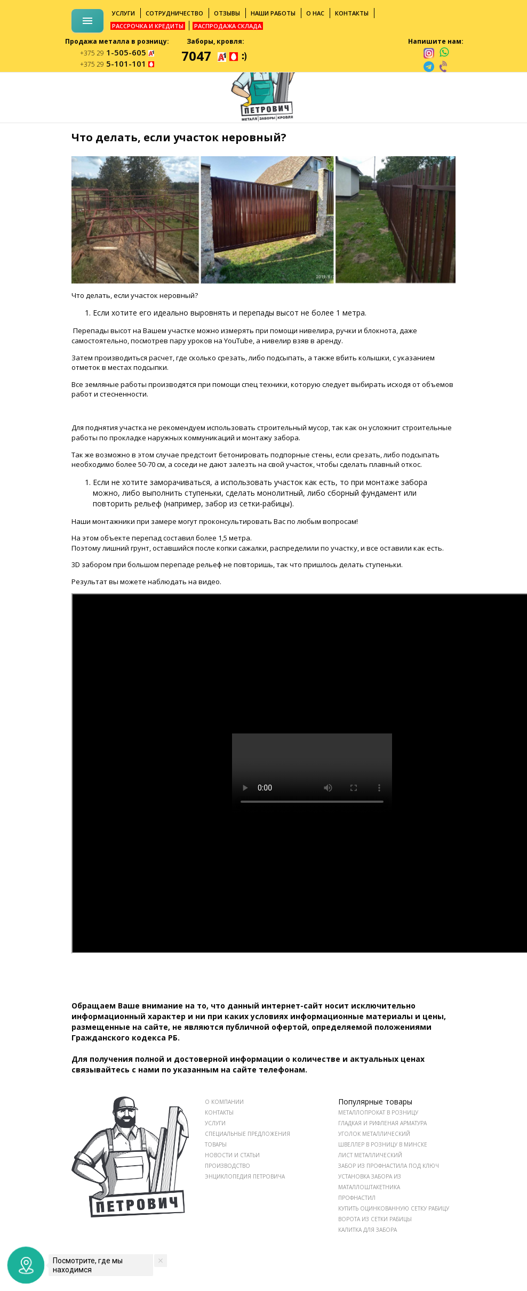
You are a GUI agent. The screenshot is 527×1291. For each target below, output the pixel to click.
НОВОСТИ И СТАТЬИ (232, 1155)
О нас (315, 13)
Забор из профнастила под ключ (388, 1165)
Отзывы (227, 13)
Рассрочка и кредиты (147, 26)
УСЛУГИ (215, 1123)
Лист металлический (370, 1155)
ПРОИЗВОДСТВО (227, 1165)
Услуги (123, 13)
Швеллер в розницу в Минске (382, 1144)
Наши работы (273, 13)
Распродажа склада (228, 26)
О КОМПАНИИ (224, 1102)
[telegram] (429, 66)
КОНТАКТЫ (219, 1112)
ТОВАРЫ (216, 1144)
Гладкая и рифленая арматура (382, 1123)
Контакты (351, 13)
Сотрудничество (174, 13)
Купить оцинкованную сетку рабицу (393, 1208)
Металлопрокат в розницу (378, 1112)
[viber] (444, 66)
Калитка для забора (367, 1229)
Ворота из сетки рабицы (375, 1219)
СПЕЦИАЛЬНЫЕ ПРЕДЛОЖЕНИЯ (247, 1133)
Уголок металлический (374, 1133)
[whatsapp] (444, 53)
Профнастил (357, 1197)
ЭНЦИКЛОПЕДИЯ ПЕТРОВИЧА (245, 1176)
